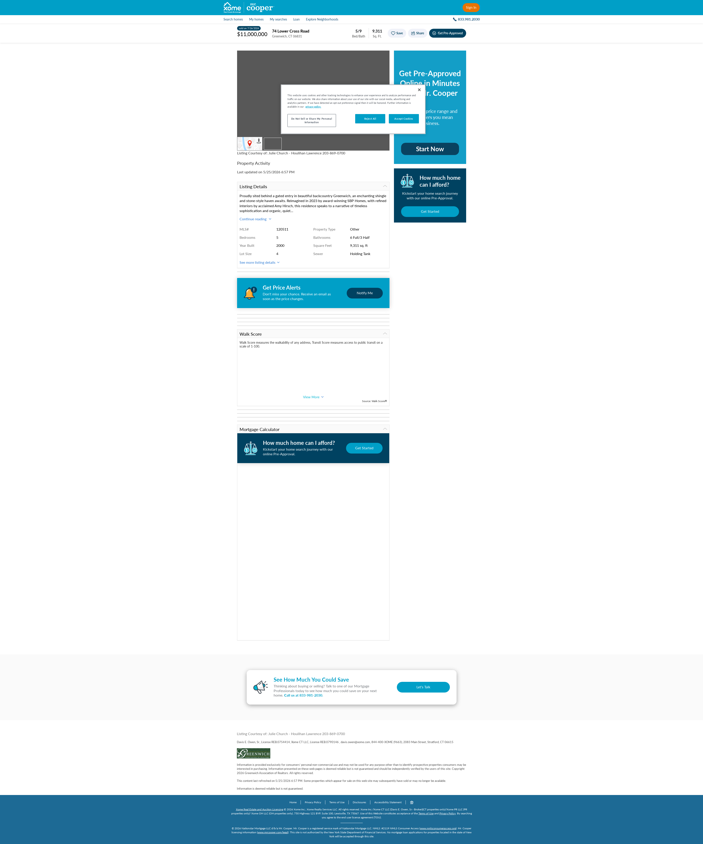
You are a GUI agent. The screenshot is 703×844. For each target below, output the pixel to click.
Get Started (430, 211)
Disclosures (359, 802)
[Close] (419, 90)
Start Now (430, 149)
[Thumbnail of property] (272, 144)
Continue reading (255, 219)
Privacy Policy (313, 802)
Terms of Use (336, 802)
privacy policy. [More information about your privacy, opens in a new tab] (313, 106)
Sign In (471, 7)
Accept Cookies (403, 118)
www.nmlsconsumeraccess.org (438, 828)
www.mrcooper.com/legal (273, 832)
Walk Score (313, 334)
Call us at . (303, 695)
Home (293, 802)
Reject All (370, 118)
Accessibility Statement (388, 802)
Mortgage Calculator (313, 429)
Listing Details (313, 186)
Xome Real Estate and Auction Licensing (259, 809)
